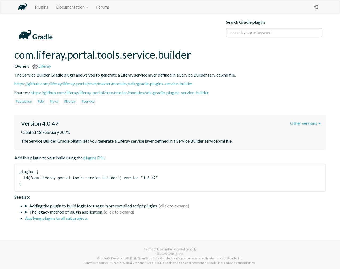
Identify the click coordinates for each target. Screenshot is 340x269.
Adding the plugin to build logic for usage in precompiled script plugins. (93, 205)
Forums (103, 6)
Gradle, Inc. (175, 254)
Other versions (305, 123)
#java (54, 101)
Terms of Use (153, 249)
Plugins (41, 6)
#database (24, 101)
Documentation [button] (72, 6)
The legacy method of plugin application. (66, 211)
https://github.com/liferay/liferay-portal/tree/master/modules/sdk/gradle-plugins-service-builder (103, 83)
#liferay (70, 101)
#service (88, 101)
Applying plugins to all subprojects (57, 217)
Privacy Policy (179, 249)
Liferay (41, 66)
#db (41, 101)
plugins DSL (94, 157)
